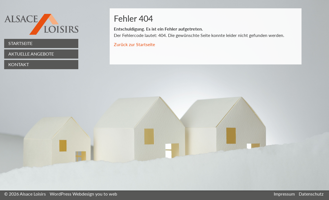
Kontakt (18, 64)
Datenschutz (311, 193)
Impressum (284, 193)
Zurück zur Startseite (134, 44)
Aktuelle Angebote (31, 53)
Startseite (20, 43)
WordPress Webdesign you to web (83, 193)
